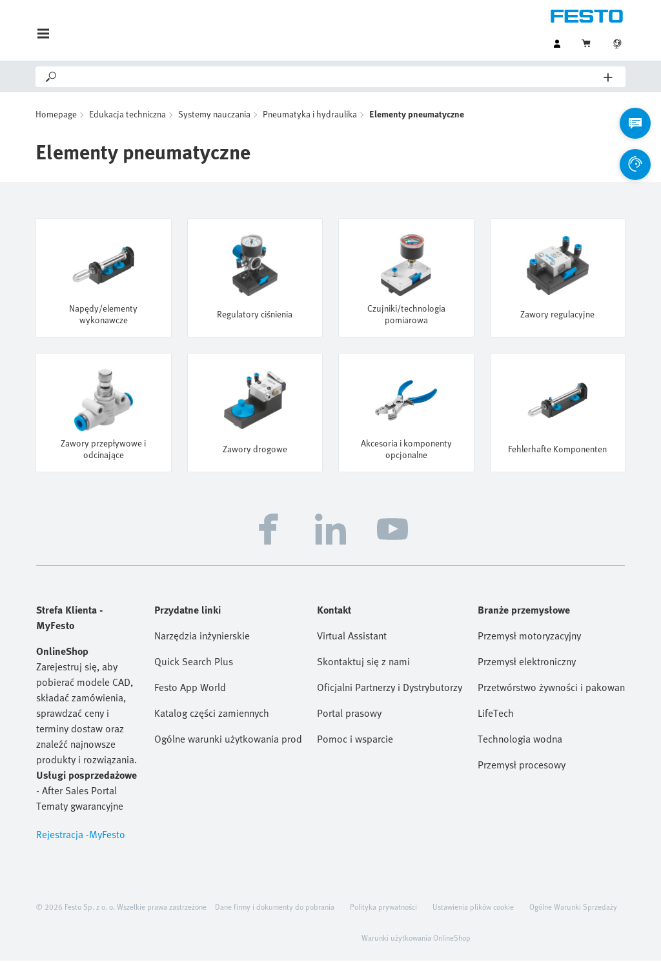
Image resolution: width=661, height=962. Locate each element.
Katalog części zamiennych (211, 714)
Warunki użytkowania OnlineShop (416, 939)
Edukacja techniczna (127, 115)
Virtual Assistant (352, 637)
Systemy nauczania (214, 115)
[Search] (331, 76)
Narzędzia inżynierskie (202, 637)
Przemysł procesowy (521, 766)
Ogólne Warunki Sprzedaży (573, 908)
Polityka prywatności (383, 908)
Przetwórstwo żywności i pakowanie (551, 688)
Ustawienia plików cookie (473, 908)
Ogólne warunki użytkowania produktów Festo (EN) (227, 740)
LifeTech (496, 714)
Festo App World (190, 688)
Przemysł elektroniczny (527, 662)
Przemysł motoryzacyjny (529, 637)
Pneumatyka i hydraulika (310, 115)
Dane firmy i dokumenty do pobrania (274, 908)
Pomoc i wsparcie (355, 740)
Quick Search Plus (193, 662)
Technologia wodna (520, 740)
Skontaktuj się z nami (363, 662)
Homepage (56, 115)
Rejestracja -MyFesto (80, 835)
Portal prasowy (349, 714)
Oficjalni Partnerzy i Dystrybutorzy (389, 688)
